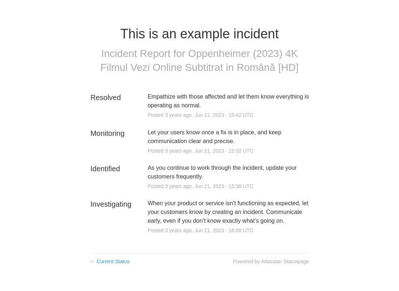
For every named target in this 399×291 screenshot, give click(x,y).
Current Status (110, 261)
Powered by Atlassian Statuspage (271, 261)
